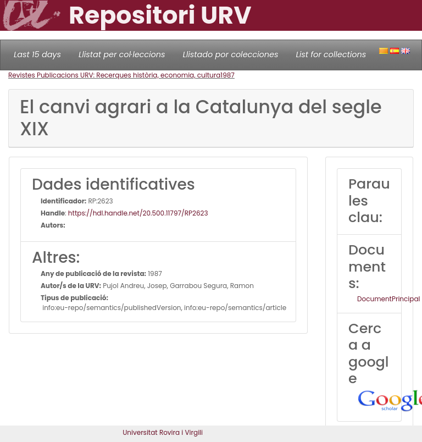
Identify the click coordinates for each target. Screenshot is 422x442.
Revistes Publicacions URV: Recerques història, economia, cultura (114, 75)
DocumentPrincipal (388, 298)
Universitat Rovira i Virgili (163, 432)
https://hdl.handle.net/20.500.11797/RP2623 (138, 213)
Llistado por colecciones (231, 54)
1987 (227, 75)
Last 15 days (37, 54)
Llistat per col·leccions (122, 54)
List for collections (331, 54)
